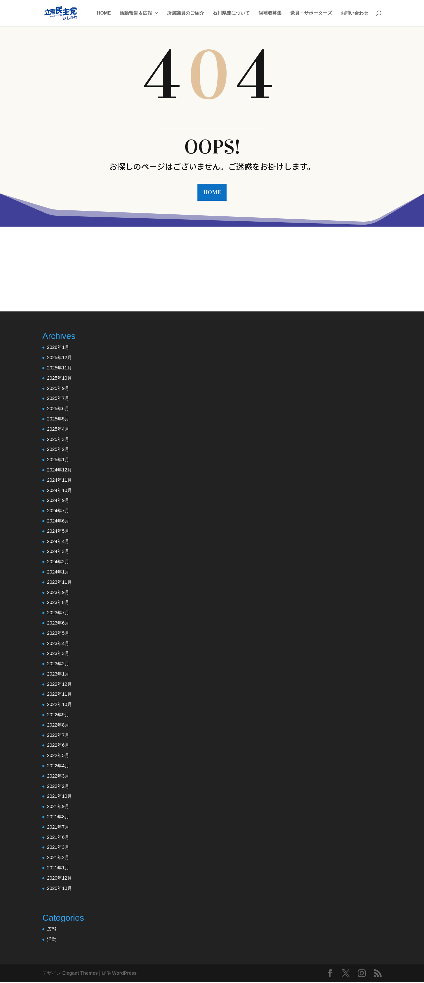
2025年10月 (59, 378)
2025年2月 (58, 450)
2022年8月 (58, 725)
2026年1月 (58, 348)
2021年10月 (59, 797)
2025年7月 (58, 399)
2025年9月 (58, 389)
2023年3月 (58, 654)
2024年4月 (58, 542)
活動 (51, 940)
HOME (104, 13)
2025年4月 (58, 429)
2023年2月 (58, 664)
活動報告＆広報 (136, 13)
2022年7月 (58, 735)
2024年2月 (58, 562)
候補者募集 (270, 13)
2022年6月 (58, 746)
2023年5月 (58, 633)
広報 (51, 929)
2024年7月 (58, 511)
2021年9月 (58, 807)
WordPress (124, 973)
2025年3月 (58, 440)
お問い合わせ (354, 13)
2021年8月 (58, 817)
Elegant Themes (80, 973)
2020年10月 (59, 889)
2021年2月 (58, 858)
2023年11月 (59, 582)
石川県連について (231, 13)
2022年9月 (58, 715)
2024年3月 (58, 552)
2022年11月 (59, 695)
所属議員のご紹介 (185, 13)
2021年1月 (58, 868)
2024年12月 (59, 470)
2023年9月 (58, 593)
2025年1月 (58, 460)
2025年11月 (59, 368)
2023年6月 (58, 623)
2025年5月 (58, 419)
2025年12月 (59, 358)
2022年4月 (58, 766)
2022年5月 (58, 756)
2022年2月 (58, 787)
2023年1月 (58, 674)
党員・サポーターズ (311, 13)
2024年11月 (59, 480)
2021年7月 (58, 827)
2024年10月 (59, 491)
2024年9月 (58, 501)
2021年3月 (58, 848)
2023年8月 (58, 603)
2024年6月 (58, 521)
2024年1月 (58, 572)
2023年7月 (58, 613)
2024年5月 (58, 531)
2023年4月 (58, 644)
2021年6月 (58, 838)
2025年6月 (58, 409)
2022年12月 (59, 684)
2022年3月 (58, 776)
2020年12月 (59, 878)
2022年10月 (59, 705)
